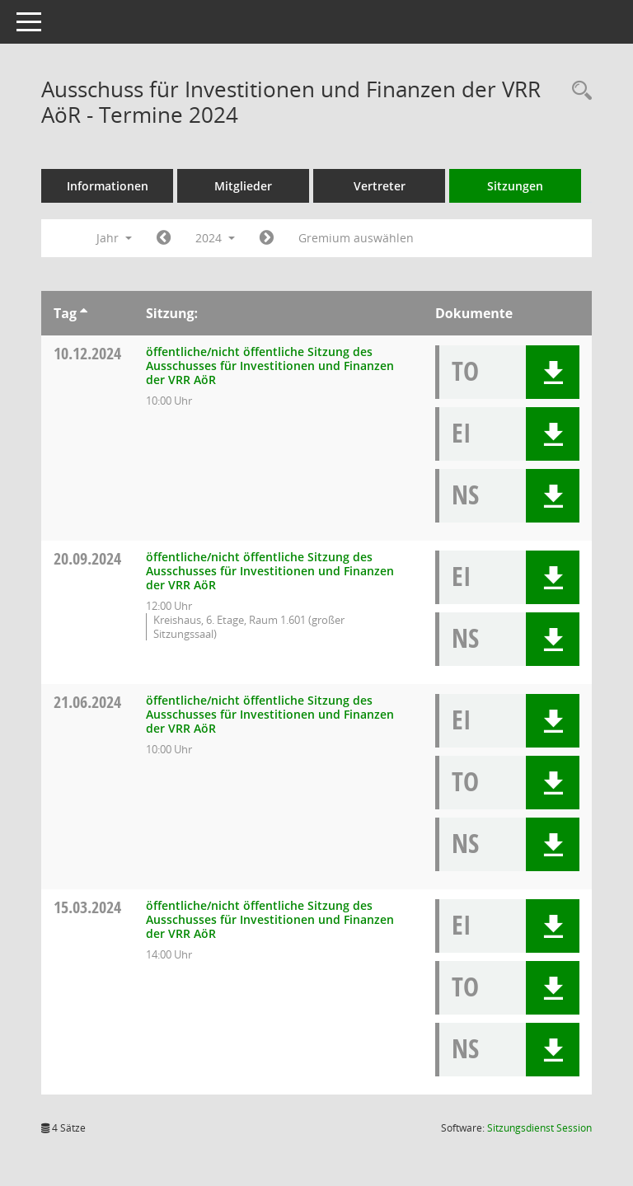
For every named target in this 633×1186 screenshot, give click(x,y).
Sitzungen (515, 186)
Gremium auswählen (356, 238)
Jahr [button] (114, 238)
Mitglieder (243, 186)
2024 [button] (215, 238)
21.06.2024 (87, 702)
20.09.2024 (87, 558)
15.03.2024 (87, 907)
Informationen (107, 186)
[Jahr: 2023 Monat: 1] (163, 238)
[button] (552, 372)
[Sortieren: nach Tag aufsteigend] (83, 313)
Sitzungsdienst (539, 1128)
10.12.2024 (87, 353)
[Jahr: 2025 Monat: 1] (266, 238)
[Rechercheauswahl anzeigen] (578, 91)
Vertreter (380, 186)
